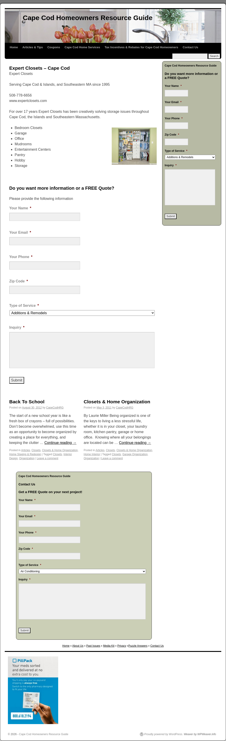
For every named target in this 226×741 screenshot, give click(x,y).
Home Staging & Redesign (25, 454)
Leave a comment (47, 458)
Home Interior (92, 454)
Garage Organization (135, 454)
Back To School (26, 401)
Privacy (121, 645)
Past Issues (93, 645)
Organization (27, 458)
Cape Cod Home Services (82, 47)
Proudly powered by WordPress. (163, 734)
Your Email (20, 232)
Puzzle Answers (138, 645)
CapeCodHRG (55, 407)
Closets (36, 450)
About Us (77, 645)
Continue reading (60, 443)
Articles (25, 450)
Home (14, 47)
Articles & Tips (32, 47)
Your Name (20, 208)
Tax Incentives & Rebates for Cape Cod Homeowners (141, 47)
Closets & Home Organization (60, 450)
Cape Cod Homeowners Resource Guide (87, 17)
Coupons (53, 47)
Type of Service (24, 305)
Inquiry (17, 327)
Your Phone (20, 257)
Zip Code (18, 281)
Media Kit (108, 645)
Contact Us (190, 47)
